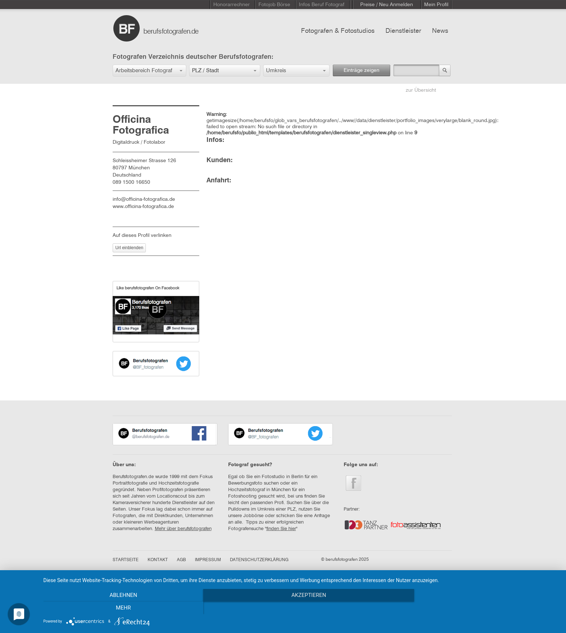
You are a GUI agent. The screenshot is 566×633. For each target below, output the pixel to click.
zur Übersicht (421, 90)
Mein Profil (436, 4)
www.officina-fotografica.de (143, 206)
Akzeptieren (301, 608)
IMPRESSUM (208, 560)
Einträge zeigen (361, 70)
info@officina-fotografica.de (144, 199)
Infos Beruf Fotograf (321, 4)
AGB (181, 560)
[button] (149, 71)
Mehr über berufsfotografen (183, 528)
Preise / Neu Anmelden (386, 4)
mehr (481, 608)
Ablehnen (120, 608)
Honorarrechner (231, 4)
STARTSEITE (126, 560)
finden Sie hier (281, 528)
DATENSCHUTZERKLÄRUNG (259, 560)
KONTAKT (158, 560)
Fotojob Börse (274, 4)
